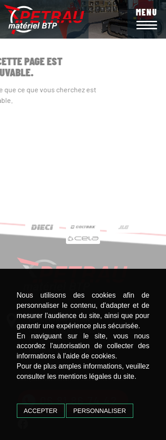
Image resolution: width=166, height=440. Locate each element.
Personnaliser (99, 410)
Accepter (41, 410)
